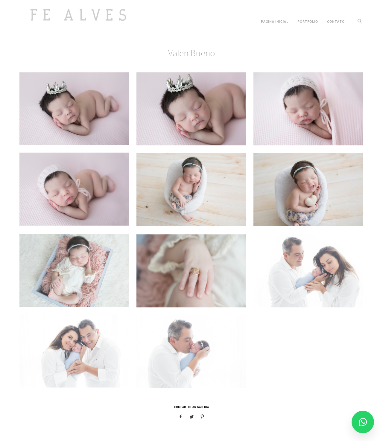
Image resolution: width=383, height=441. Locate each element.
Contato (336, 21)
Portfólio (307, 21)
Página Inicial (274, 21)
